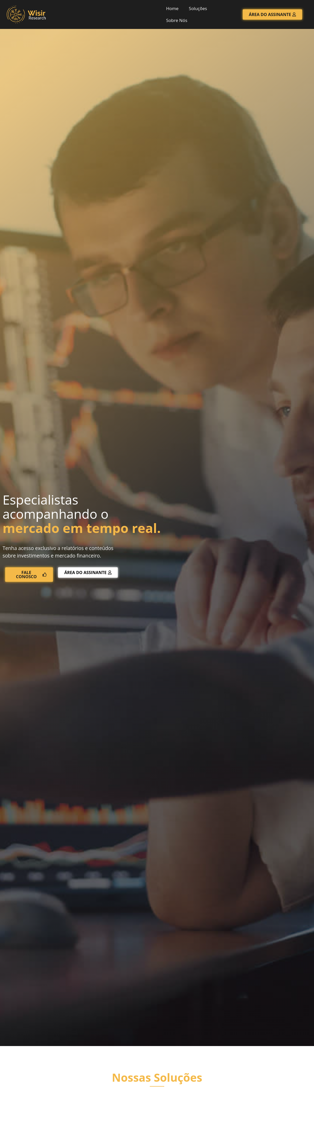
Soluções (198, 8)
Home (172, 8)
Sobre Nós (176, 20)
